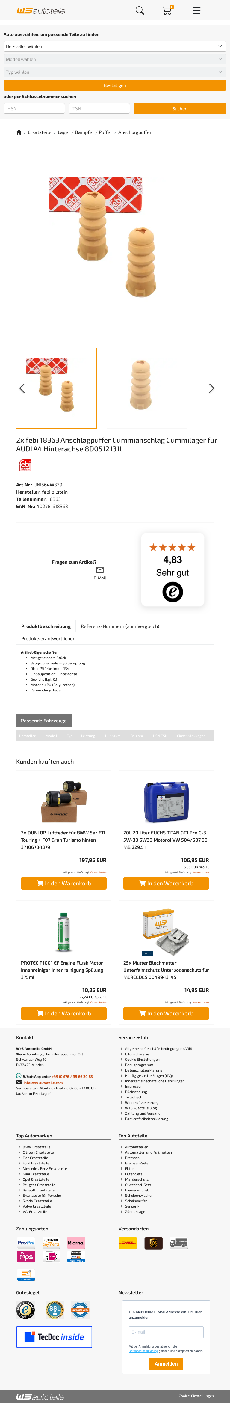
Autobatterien (136, 1147)
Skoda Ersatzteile (37, 1201)
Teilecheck (133, 1097)
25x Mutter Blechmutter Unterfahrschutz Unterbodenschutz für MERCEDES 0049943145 (166, 970)
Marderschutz (137, 1179)
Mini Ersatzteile (36, 1174)
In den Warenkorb (64, 883)
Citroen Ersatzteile (38, 1152)
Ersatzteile (40, 132)
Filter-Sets (133, 1174)
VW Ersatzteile (35, 1211)
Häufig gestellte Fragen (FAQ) (149, 1075)
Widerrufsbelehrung (141, 1102)
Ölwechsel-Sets (138, 1184)
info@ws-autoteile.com (43, 1082)
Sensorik (132, 1206)
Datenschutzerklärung (143, 1070)
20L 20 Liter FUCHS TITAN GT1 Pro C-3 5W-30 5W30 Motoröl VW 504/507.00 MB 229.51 (165, 840)
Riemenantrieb (137, 1190)
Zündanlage (135, 1211)
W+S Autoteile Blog (141, 1108)
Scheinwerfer (136, 1201)
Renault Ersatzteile (39, 1190)
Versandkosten (98, 872)
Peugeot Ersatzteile (39, 1184)
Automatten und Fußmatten (148, 1152)
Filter (129, 1168)
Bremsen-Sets (136, 1163)
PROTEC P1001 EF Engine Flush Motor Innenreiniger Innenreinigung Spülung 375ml (62, 970)
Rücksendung (136, 1091)
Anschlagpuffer (135, 132)
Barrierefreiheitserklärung (146, 1118)
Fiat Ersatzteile (35, 1157)
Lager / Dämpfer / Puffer (85, 132)
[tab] (46, 626)
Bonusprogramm (139, 1065)
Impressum (134, 1086)
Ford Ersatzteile (36, 1163)
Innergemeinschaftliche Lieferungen (154, 1081)
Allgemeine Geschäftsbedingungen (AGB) (158, 1048)
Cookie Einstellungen (142, 1059)
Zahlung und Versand (143, 1113)
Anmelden (166, 1363)
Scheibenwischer (139, 1195)
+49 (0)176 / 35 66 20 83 (72, 1076)
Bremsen (132, 1157)
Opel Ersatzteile (36, 1179)
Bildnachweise (137, 1054)
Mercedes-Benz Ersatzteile (45, 1168)
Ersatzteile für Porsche (42, 1195)
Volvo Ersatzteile (37, 1206)
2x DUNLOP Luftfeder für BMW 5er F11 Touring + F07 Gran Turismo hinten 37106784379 (63, 840)
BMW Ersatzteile (36, 1147)
